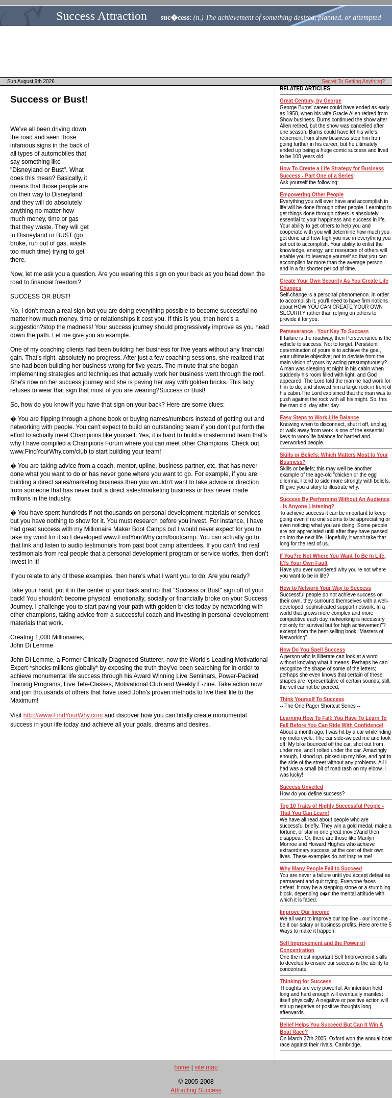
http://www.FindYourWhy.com (63, 715)
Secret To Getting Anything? (353, 81)
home (181, 1067)
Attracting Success (195, 1090)
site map (205, 1067)
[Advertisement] (199, 51)
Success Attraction (101, 15)
